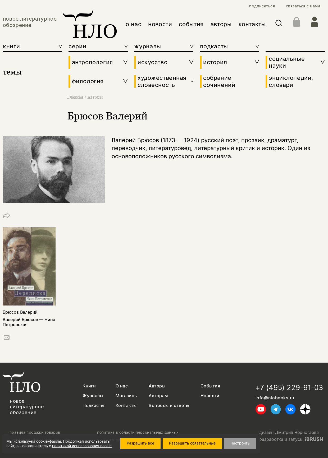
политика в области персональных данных (138, 432)
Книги (89, 385)
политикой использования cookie (82, 445)
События (210, 385)
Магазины (127, 395)
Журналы (93, 395)
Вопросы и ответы (169, 405)
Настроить (240, 443)
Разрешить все (140, 443)
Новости (210, 395)
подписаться (262, 6)
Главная (75, 97)
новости (160, 24)
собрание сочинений (219, 81)
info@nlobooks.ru (275, 397)
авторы (221, 24)
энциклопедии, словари (291, 81)
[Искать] (279, 24)
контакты (252, 24)
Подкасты (93, 405)
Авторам (158, 395)
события (191, 24)
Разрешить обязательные (192, 443)
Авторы (95, 97)
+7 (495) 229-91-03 (289, 387)
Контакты (126, 405)
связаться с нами (303, 6)
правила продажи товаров (35, 432)
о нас (133, 24)
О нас (122, 385)
